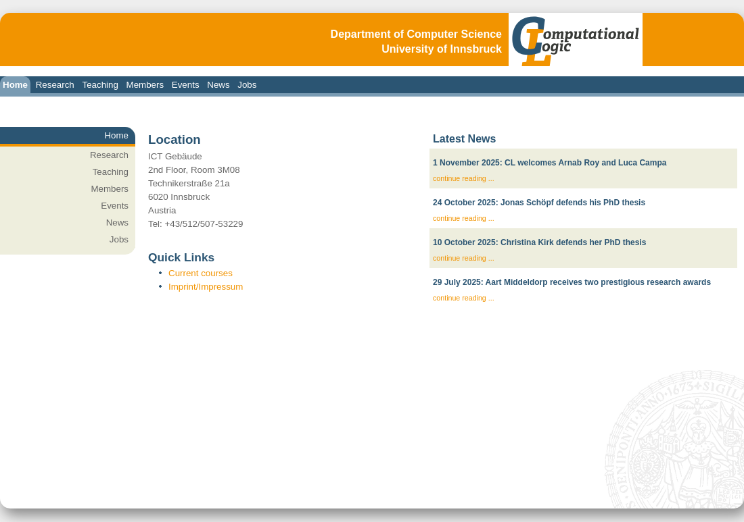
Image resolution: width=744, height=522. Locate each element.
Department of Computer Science (416, 34)
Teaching (100, 85)
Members (145, 85)
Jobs (246, 85)
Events (186, 85)
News (218, 85)
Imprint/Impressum (205, 287)
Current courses (200, 273)
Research (55, 85)
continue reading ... (463, 178)
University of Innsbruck (441, 49)
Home (15, 85)
